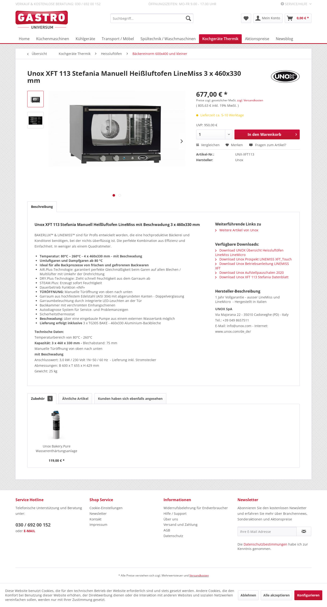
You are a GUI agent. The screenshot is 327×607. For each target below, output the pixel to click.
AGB (167, 530)
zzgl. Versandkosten (250, 100)
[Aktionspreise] (257, 38)
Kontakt (95, 519)
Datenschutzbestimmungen (265, 544)
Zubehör (42, 398)
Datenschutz (173, 536)
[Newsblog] (284, 38)
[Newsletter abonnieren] (303, 531)
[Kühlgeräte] (85, 38)
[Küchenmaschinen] (52, 38)
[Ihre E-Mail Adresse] (267, 531)
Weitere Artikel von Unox (236, 230)
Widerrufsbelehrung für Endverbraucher (196, 508)
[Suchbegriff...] (151, 18)
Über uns (171, 519)
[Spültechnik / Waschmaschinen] (168, 38)
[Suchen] (188, 18)
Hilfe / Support (175, 513)
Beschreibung (42, 206)
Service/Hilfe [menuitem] (294, 4)
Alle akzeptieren (276, 595)
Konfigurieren (308, 595)
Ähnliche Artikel (75, 398)
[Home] (24, 38)
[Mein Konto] (268, 18)
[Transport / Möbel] (117, 38)
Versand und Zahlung (181, 524)
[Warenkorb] (298, 18)
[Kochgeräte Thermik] (220, 38)
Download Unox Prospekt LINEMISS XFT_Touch (253, 259)
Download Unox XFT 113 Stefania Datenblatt (251, 277)
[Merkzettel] (246, 18)
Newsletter (98, 513)
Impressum (98, 524)
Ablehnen (248, 595)
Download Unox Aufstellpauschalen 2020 (249, 272)
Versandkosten (199, 575)
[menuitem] (151, 18)
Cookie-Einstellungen (106, 508)
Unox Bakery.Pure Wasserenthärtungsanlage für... (56, 448)
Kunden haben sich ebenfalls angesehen (130, 398)
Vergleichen (208, 145)
